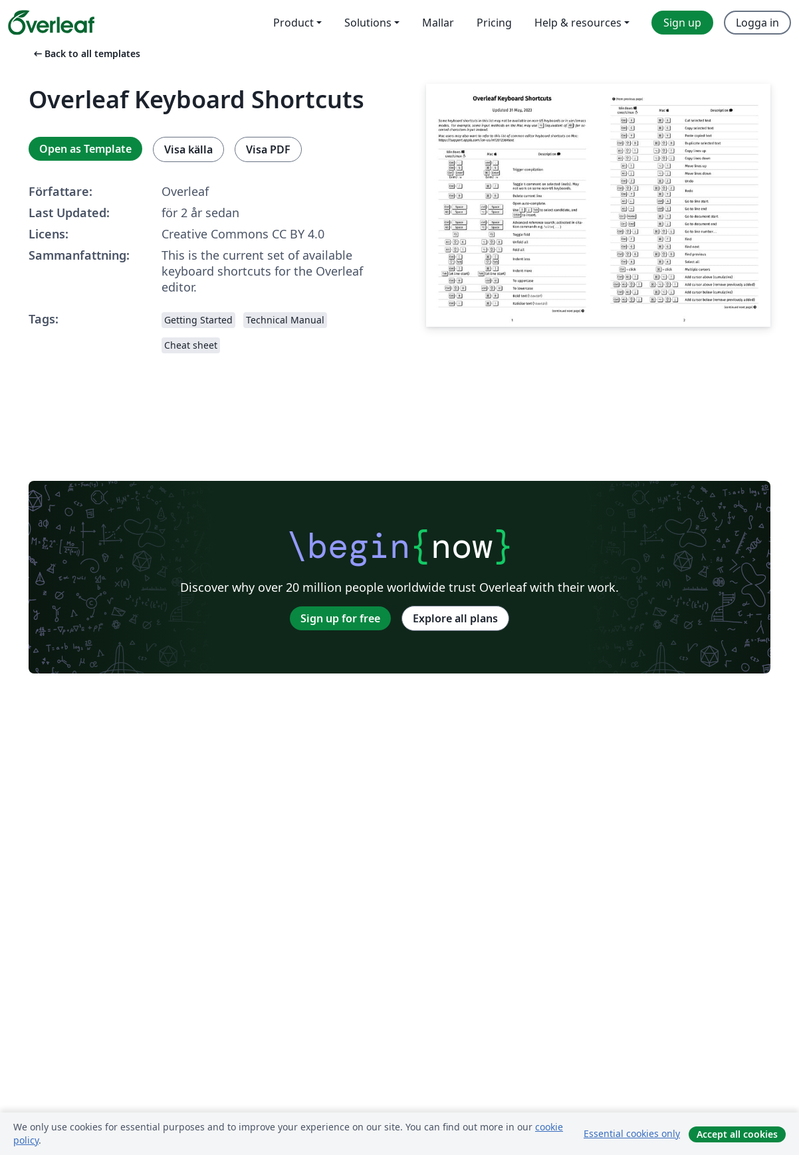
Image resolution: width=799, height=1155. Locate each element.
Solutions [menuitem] (368, 22)
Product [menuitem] (293, 22)
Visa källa (188, 149)
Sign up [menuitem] (682, 22)
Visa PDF (268, 149)
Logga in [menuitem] (757, 22)
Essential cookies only (632, 1133)
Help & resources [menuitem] (578, 22)
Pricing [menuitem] (494, 22)
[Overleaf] (51, 22)
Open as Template (85, 148)
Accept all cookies (737, 1134)
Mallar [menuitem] (438, 22)
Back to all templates (85, 53)
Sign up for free (340, 618)
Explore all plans (455, 618)
